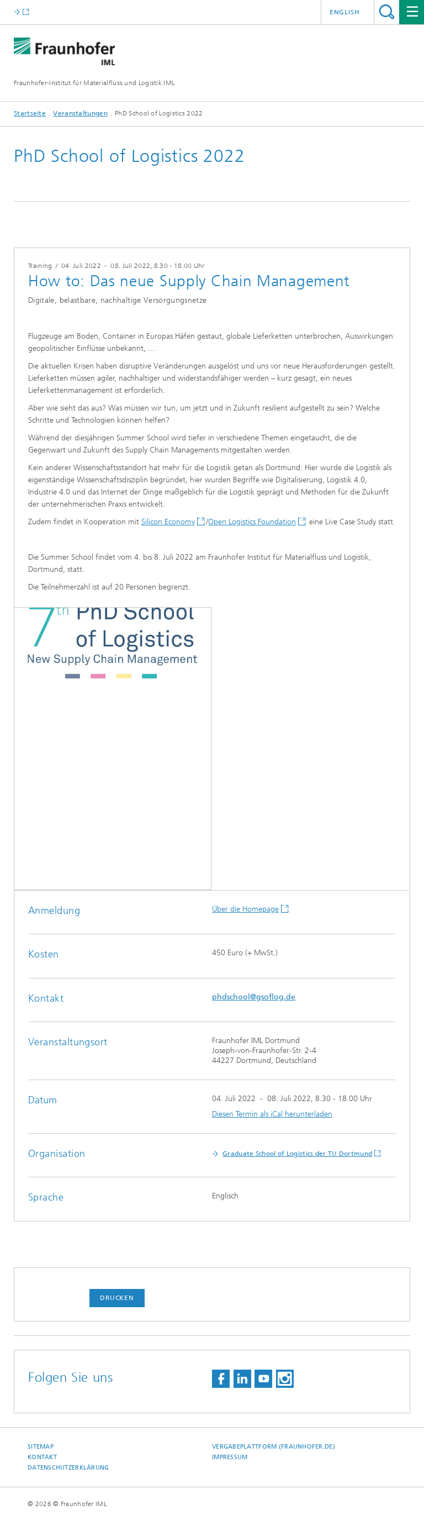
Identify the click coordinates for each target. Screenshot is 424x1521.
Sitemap (41, 1446)
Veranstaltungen (80, 113)
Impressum (229, 1457)
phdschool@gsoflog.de (253, 997)
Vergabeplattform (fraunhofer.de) (273, 1446)
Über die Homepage (245, 909)
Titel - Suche (386, 12)
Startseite (30, 113)
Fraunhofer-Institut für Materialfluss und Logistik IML (94, 83)
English (345, 12)
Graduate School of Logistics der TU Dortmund (297, 1153)
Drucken (117, 1298)
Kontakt (42, 1457)
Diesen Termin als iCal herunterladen (272, 1114)
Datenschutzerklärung (68, 1467)
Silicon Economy (168, 522)
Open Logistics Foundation (252, 522)
